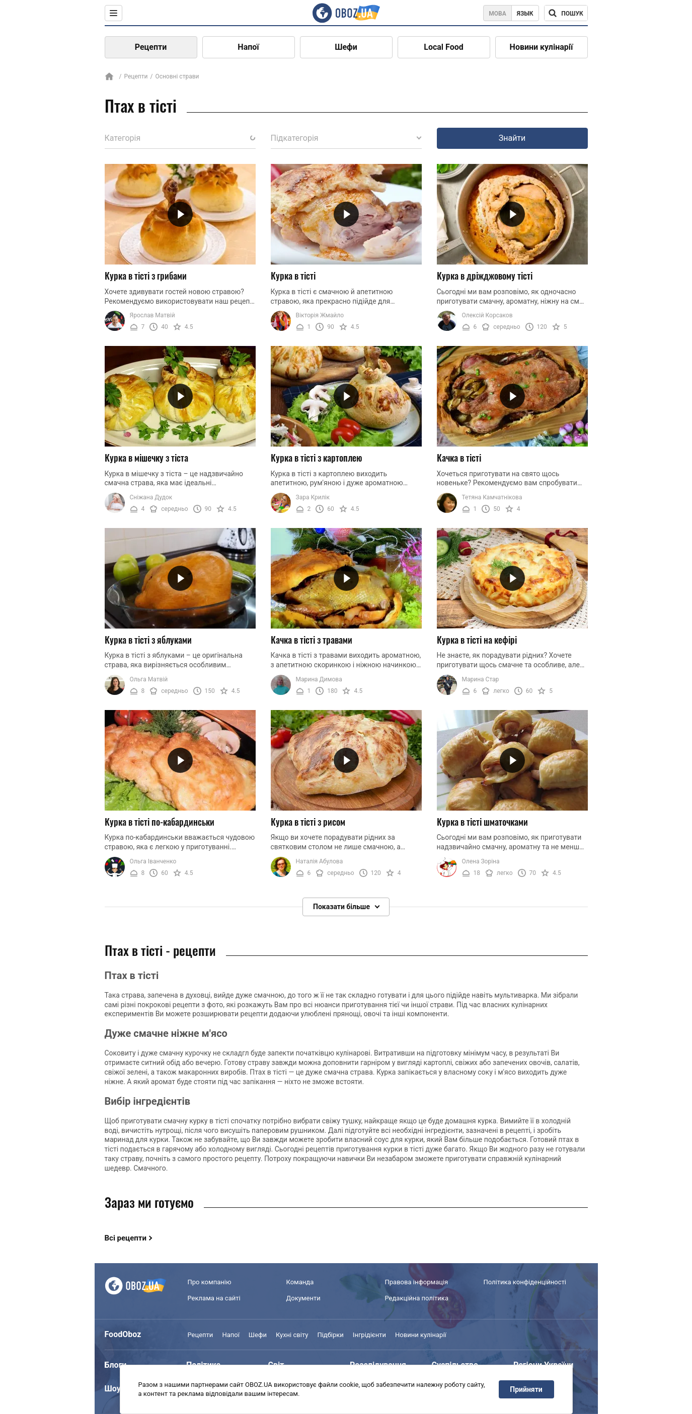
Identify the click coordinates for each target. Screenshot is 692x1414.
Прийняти (526, 1389)
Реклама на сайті (214, 1298)
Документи (303, 1298)
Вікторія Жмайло (320, 315)
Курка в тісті (293, 276)
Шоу (113, 1388)
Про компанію (210, 1282)
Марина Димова (319, 679)
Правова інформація (416, 1282)
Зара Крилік (313, 497)
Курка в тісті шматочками (482, 822)
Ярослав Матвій (152, 315)
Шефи (346, 47)
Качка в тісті (459, 458)
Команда (300, 1282)
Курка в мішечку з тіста (146, 458)
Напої (248, 47)
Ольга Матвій (149, 679)
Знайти (512, 138)
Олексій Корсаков (487, 315)
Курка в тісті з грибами (146, 276)
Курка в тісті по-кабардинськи (159, 822)
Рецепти (151, 47)
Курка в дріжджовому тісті (484, 276)
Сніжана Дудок (151, 497)
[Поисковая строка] (566, 13)
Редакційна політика (416, 1298)
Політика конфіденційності (525, 1282)
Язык (525, 13)
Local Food (443, 47)
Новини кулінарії (541, 47)
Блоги (116, 1365)
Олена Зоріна (481, 861)
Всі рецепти (126, 1238)
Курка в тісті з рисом (308, 822)
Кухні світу (292, 1335)
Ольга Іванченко (153, 861)
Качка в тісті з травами (311, 640)
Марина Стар (480, 679)
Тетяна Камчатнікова (492, 497)
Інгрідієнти (369, 1335)
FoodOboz (123, 1334)
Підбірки (330, 1335)
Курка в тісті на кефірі (477, 640)
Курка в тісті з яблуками (148, 640)
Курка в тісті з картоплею (316, 458)
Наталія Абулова (319, 861)
